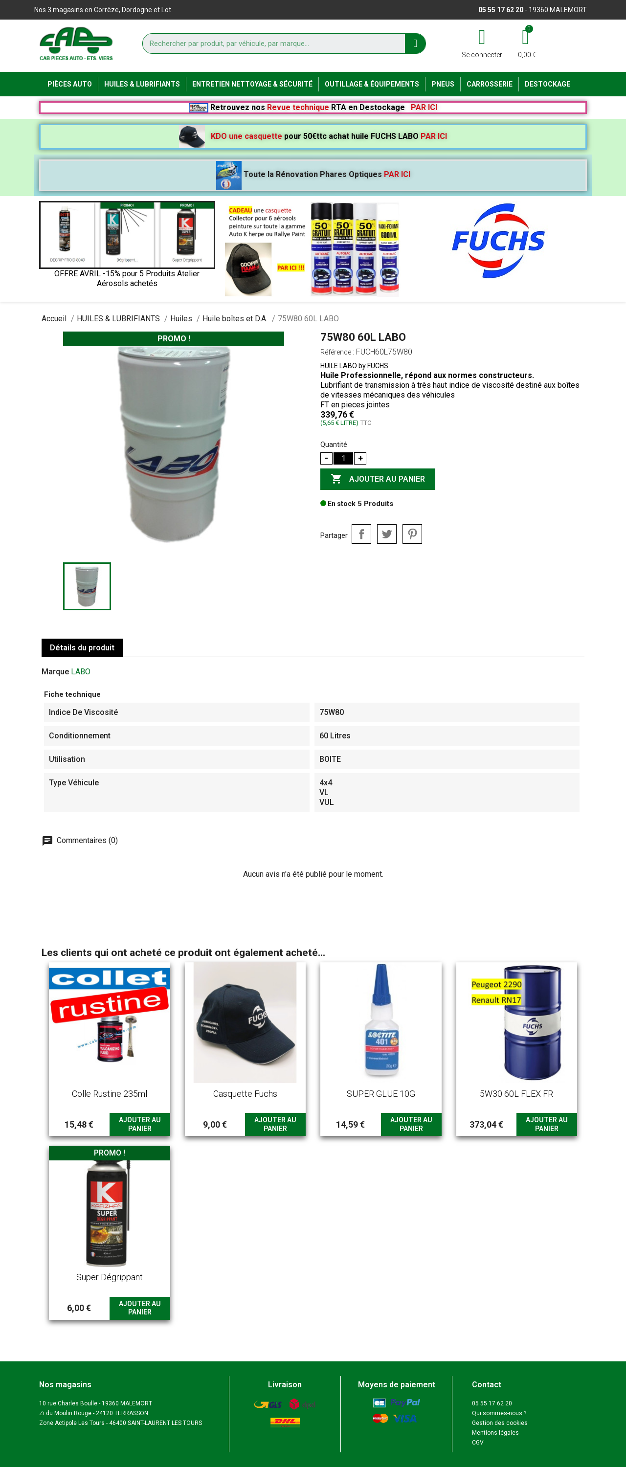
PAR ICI (424, 107)
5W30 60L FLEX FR (516, 1094)
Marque (55, 671)
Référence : (337, 352)
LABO (80, 671)
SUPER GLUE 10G (381, 1094)
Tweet (387, 534)
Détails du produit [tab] (82, 647)
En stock (338, 504)
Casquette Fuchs (245, 1094)
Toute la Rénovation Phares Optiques (313, 174)
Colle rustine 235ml (109, 1094)
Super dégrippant (109, 1277)
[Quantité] (343, 458)
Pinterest (412, 534)
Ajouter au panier (378, 479)
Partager (361, 534)
